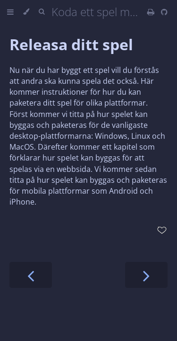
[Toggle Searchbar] (41, 12)
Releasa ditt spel (71, 44)
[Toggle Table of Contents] (10, 12)
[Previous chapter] (30, 275)
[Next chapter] (146, 275)
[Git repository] (164, 12)
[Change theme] (26, 12)
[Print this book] (152, 12)
